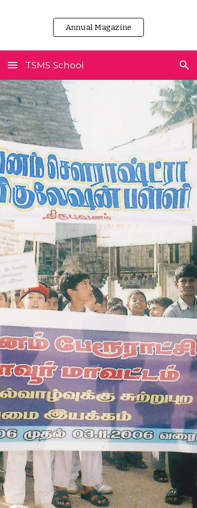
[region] (98, 25)
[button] (12, 64)
